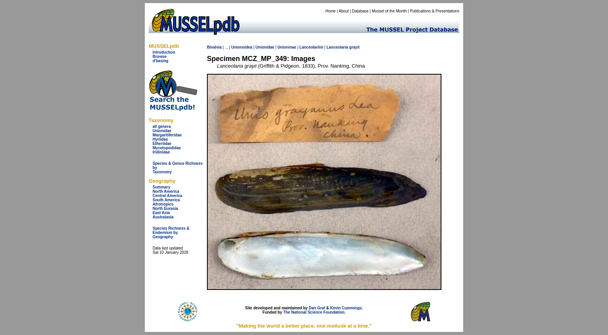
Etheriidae (162, 143)
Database (360, 11)
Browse (160, 56)
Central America (167, 196)
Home (330, 11)
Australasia (163, 217)
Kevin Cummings (346, 308)
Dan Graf (317, 308)
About (344, 11)
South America (166, 200)
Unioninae (287, 47)
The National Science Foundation (313, 312)
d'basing (161, 61)
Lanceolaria (337, 47)
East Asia (161, 213)
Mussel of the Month (389, 11)
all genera (162, 126)
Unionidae (162, 131)
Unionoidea (241, 47)
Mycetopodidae (167, 148)
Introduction (164, 52)
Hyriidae (160, 139)
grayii (354, 47)
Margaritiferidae (167, 135)
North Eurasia (165, 208)
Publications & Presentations (434, 11)
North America (166, 191)
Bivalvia (214, 47)
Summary (161, 187)
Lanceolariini (311, 47)
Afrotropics (163, 204)
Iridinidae (161, 152)
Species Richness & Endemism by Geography (171, 232)
